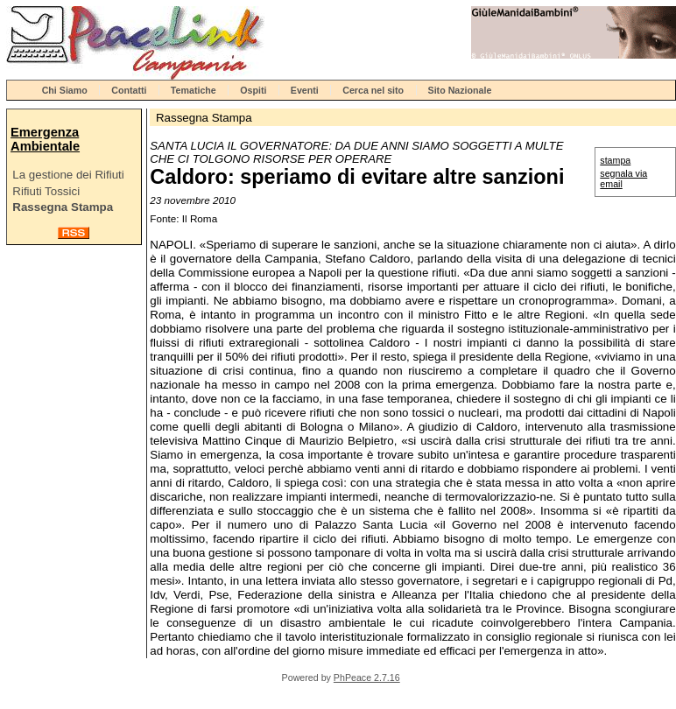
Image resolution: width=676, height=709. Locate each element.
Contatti (128, 90)
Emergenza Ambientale (45, 139)
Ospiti (253, 90)
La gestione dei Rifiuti (67, 174)
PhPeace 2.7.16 (367, 677)
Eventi (305, 90)
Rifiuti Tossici (46, 191)
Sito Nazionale (460, 90)
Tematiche (193, 90)
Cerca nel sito (373, 90)
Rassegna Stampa (62, 207)
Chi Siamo (65, 90)
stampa (615, 160)
